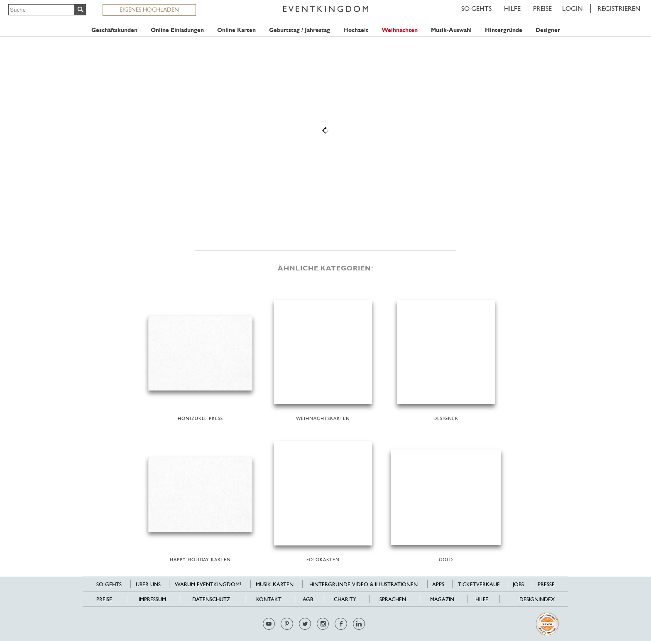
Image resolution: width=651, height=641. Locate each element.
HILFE (512, 8)
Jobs (518, 584)
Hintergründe (503, 30)
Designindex (537, 599)
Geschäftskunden (114, 30)
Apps (438, 584)
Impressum (152, 599)
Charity (345, 599)
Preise (542, 8)
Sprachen (392, 599)
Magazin (442, 599)
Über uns (148, 584)
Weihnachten (400, 30)
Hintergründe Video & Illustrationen (363, 584)
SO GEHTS (476, 8)
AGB (308, 599)
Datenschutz (211, 599)
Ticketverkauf (478, 584)
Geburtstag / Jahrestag (299, 30)
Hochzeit (355, 30)
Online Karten (236, 30)
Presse (546, 584)
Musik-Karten (275, 584)
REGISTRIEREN (619, 8)
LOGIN (572, 8)
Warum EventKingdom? (208, 584)
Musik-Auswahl (451, 30)
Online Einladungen (177, 30)
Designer (548, 30)
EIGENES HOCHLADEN (149, 9)
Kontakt (268, 599)
